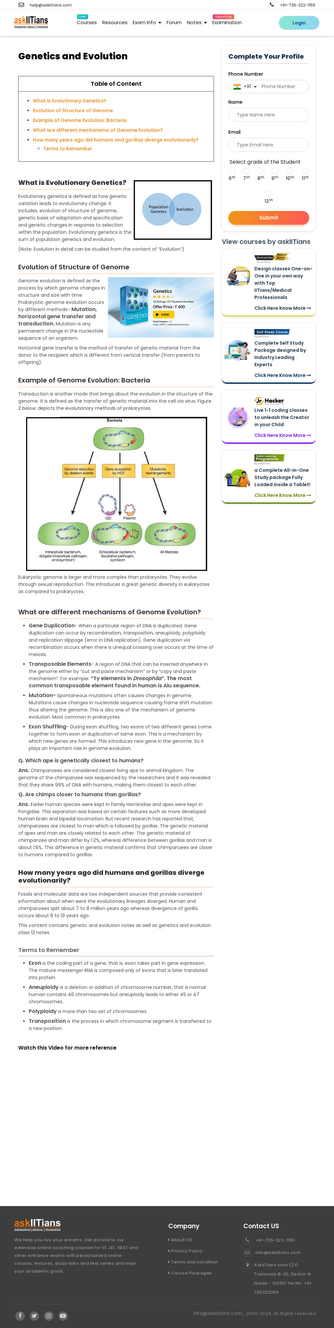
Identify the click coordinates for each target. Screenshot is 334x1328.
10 (290, 178)
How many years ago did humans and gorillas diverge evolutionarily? (116, 140)
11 (305, 178)
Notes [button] (197, 22)
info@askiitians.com (272, 1252)
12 (269, 201)
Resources (115, 22)
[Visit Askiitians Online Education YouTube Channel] (63, 1316)
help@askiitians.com (45, 5)
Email (234, 132)
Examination (227, 21)
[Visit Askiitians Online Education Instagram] (49, 1316)
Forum (174, 22)
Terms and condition (193, 1262)
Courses (87, 21)
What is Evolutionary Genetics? (69, 100)
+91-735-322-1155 (292, 5)
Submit (268, 217)
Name (235, 102)
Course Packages (190, 1273)
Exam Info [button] (147, 22)
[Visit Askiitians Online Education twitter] (34, 1316)
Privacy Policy (185, 1251)
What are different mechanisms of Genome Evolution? (98, 130)
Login (299, 23)
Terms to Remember (67, 148)
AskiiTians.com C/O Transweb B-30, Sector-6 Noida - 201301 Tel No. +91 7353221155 (277, 1279)
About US (180, 1240)
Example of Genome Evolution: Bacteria (80, 120)
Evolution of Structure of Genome (73, 110)
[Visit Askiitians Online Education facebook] (20, 1316)
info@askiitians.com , (219, 1313)
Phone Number (245, 74)
